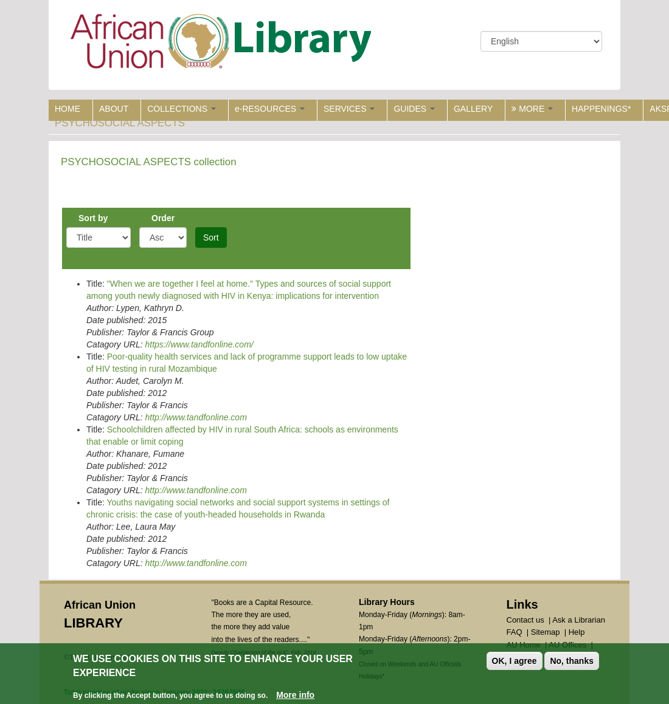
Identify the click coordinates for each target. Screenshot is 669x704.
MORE (532, 109)
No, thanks (572, 662)
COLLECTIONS (181, 109)
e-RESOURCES (270, 109)
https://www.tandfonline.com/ (199, 344)
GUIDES (414, 109)
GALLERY (473, 109)
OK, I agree (514, 662)
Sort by (93, 218)
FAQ (514, 632)
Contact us (525, 619)
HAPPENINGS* (601, 109)
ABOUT (113, 109)
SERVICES (349, 109)
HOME (67, 109)
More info (295, 695)
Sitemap (545, 632)
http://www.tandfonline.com (195, 417)
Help (577, 632)
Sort (211, 237)
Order (163, 218)
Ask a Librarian (578, 619)
